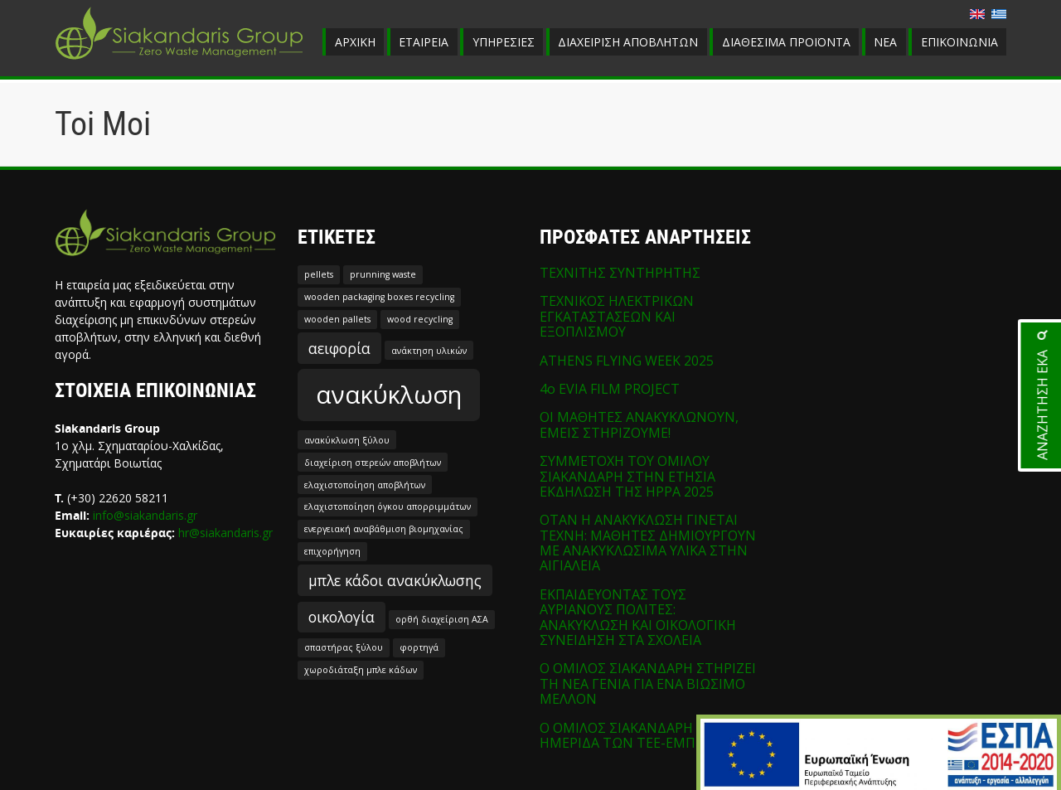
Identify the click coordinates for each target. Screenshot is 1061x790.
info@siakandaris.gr (145, 515)
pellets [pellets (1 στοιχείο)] (318, 274)
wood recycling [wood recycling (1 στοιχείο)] (420, 319)
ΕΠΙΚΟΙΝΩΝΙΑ (959, 42)
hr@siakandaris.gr (225, 532)
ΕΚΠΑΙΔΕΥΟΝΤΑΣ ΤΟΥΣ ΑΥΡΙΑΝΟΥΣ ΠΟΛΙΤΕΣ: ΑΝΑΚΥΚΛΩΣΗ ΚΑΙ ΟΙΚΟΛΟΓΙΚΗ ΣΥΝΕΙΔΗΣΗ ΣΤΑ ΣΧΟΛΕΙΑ (638, 617)
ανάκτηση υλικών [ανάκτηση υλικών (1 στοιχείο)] (429, 350)
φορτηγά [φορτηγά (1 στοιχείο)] (419, 647)
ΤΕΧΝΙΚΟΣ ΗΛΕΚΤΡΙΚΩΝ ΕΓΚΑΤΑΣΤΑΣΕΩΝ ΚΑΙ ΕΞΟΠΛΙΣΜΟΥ (617, 316)
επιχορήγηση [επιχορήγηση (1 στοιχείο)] (332, 551)
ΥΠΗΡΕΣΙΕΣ (503, 42)
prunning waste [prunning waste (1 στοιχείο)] (383, 274)
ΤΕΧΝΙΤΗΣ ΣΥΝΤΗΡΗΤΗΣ (620, 273)
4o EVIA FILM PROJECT (610, 389)
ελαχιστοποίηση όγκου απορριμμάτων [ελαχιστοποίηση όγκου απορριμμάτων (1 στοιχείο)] (387, 506)
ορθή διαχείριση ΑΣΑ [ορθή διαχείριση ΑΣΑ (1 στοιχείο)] (441, 619)
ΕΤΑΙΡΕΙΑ (423, 42)
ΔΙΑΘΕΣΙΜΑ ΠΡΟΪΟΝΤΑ (786, 42)
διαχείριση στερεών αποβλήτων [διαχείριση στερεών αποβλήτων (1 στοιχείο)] (372, 462)
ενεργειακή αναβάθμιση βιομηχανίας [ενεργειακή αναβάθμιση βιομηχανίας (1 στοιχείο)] (383, 529)
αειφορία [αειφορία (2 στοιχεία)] (339, 348)
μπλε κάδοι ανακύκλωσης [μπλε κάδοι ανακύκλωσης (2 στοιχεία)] (395, 580)
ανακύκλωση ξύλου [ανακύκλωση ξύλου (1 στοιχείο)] (347, 440)
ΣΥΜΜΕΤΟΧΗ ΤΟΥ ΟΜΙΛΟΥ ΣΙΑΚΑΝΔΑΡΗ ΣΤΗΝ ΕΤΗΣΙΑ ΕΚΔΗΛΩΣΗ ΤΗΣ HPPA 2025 (627, 476)
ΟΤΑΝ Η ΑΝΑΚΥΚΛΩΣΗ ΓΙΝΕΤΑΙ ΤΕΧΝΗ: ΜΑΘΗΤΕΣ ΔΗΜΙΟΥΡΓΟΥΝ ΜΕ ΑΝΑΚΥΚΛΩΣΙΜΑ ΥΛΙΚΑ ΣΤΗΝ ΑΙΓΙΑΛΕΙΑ (648, 542)
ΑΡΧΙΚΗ (355, 42)
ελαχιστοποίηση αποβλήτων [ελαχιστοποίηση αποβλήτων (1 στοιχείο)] (364, 485)
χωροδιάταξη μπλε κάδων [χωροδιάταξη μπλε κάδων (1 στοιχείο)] (360, 670)
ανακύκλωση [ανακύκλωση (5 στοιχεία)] (389, 394)
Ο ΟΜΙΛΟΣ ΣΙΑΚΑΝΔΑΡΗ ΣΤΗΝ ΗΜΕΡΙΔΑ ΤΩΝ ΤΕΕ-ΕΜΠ (637, 735)
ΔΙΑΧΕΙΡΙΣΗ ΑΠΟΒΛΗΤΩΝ (628, 42)
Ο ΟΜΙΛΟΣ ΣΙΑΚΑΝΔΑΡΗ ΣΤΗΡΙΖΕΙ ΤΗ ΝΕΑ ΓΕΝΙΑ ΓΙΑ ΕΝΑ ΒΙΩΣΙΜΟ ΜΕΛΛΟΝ (648, 683)
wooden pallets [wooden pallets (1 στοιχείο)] (337, 319)
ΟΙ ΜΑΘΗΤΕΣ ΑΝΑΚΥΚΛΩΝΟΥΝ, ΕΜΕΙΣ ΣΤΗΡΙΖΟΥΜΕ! (639, 424)
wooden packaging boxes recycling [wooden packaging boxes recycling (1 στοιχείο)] (379, 297)
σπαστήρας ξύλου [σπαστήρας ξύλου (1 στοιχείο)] (343, 647)
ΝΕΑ (885, 42)
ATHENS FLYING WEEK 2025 (627, 360)
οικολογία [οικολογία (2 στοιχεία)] (341, 617)
